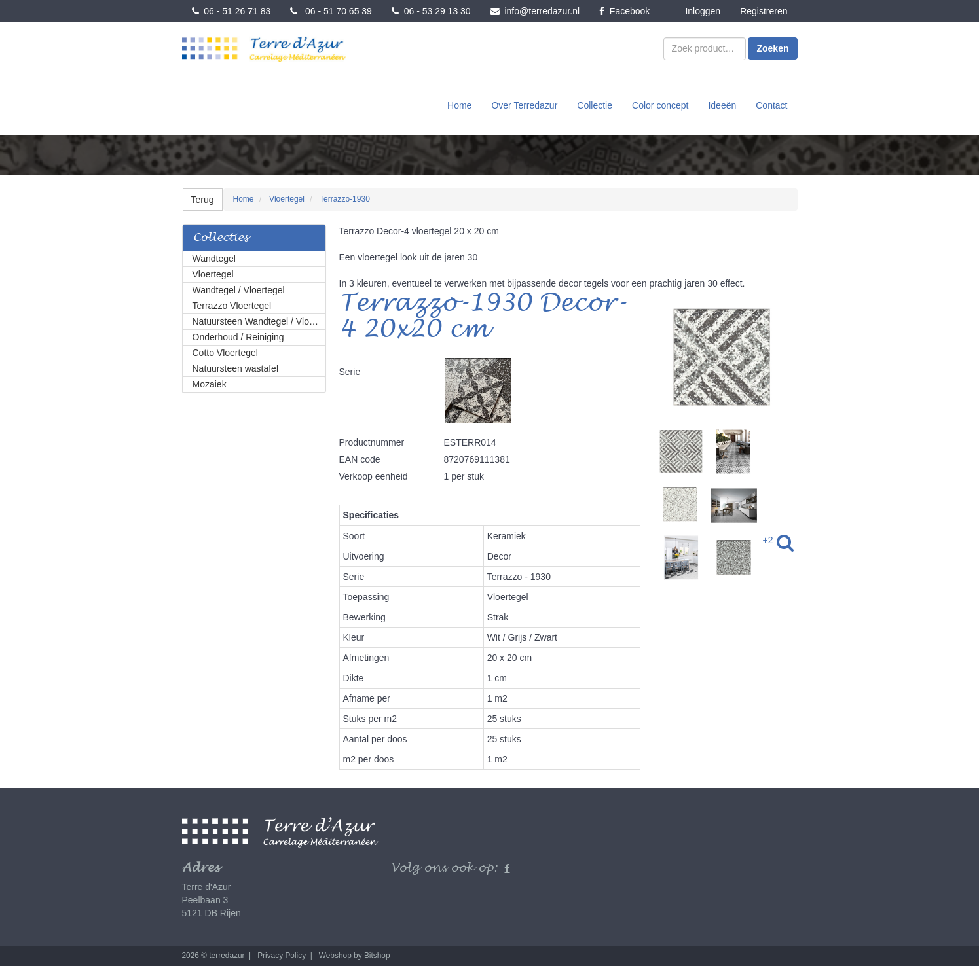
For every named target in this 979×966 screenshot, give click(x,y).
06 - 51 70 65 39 (331, 11)
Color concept (660, 105)
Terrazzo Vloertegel (232, 305)
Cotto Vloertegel (225, 353)
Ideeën (722, 105)
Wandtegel (214, 258)
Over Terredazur (524, 105)
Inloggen (702, 11)
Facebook (624, 11)
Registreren (763, 11)
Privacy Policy (281, 955)
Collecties (220, 238)
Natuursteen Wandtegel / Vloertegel (259, 321)
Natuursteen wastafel (236, 368)
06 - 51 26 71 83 (231, 11)
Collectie (594, 105)
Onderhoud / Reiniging (238, 337)
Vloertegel (213, 274)
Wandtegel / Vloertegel (239, 290)
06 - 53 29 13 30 (431, 11)
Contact (771, 105)
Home (459, 105)
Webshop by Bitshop (354, 955)
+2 (768, 540)
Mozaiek (210, 384)
